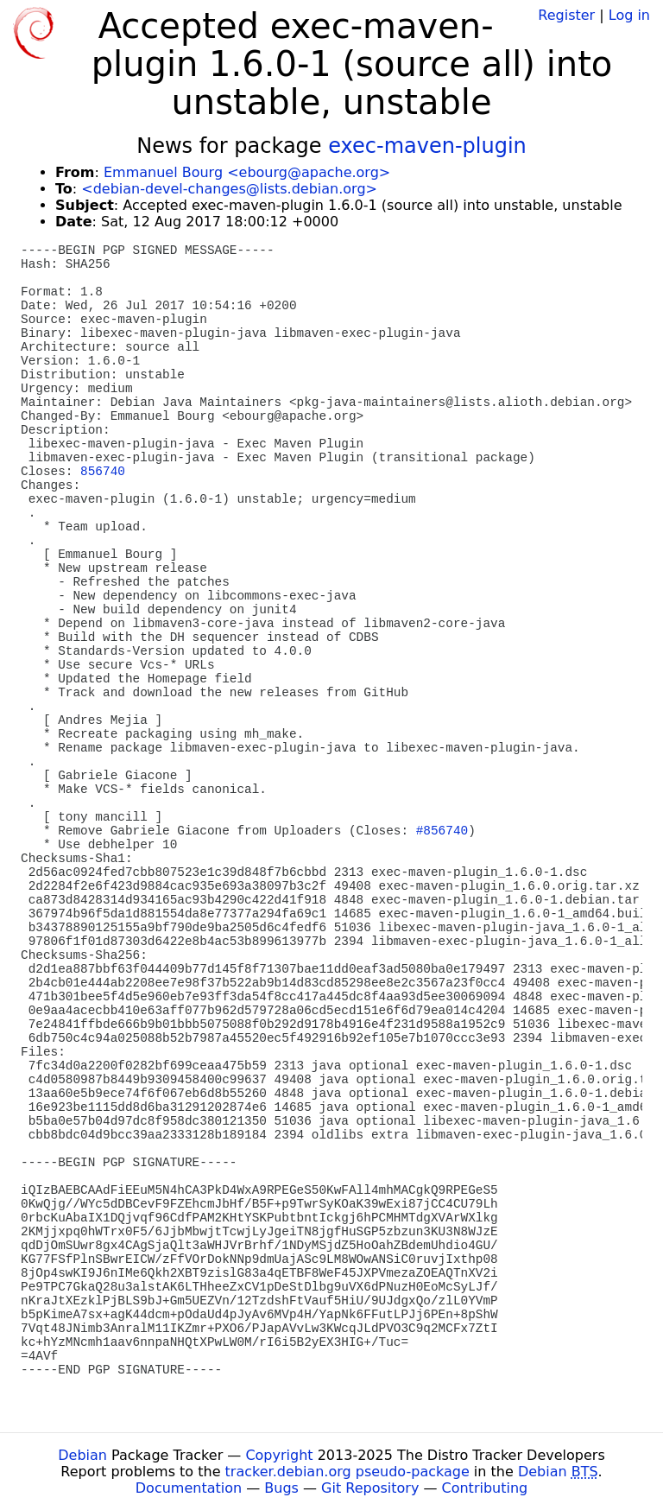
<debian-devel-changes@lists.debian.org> (229, 189)
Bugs (281, 1488)
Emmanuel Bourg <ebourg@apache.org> (247, 172)
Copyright (279, 1455)
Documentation (189, 1488)
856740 (102, 472)
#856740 (442, 831)
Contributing (485, 1488)
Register (566, 15)
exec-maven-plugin (427, 146)
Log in (629, 15)
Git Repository (370, 1488)
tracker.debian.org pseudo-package (347, 1471)
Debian (82, 1455)
